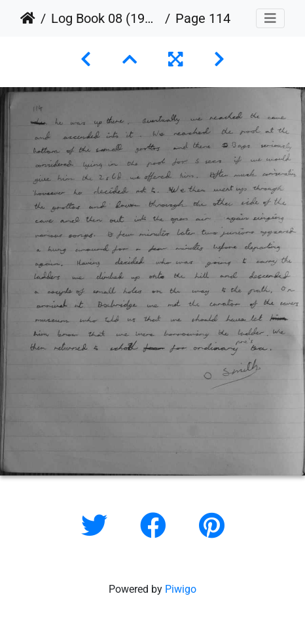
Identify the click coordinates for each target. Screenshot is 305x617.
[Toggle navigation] (270, 18)
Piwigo (180, 589)
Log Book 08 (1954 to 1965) (105, 18)
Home (27, 18)
